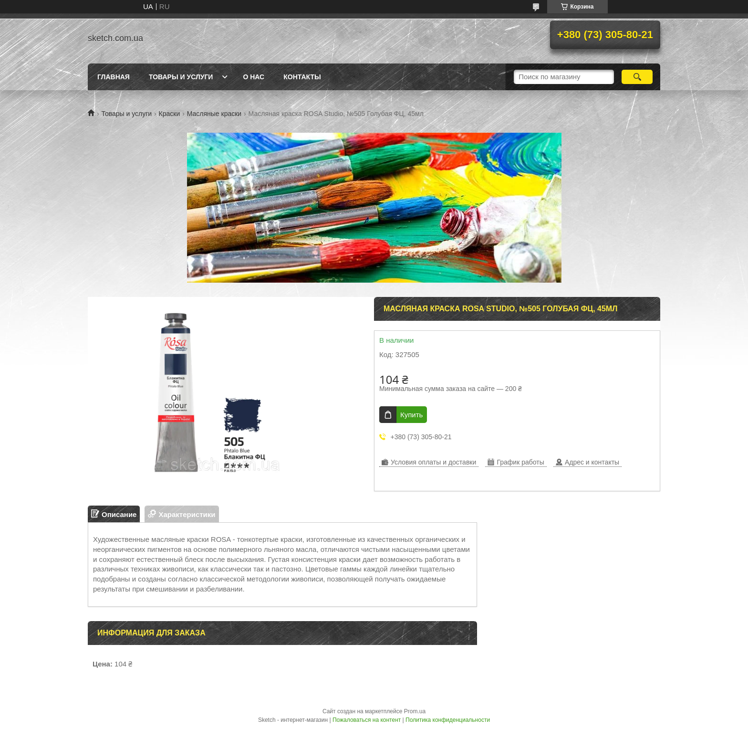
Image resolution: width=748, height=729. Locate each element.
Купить (411, 415)
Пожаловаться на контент (366, 720)
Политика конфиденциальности (447, 720)
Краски (169, 113)
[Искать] (637, 77)
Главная (113, 77)
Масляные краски (214, 113)
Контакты (302, 77)
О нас (253, 77)
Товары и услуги (181, 77)
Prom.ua (415, 711)
